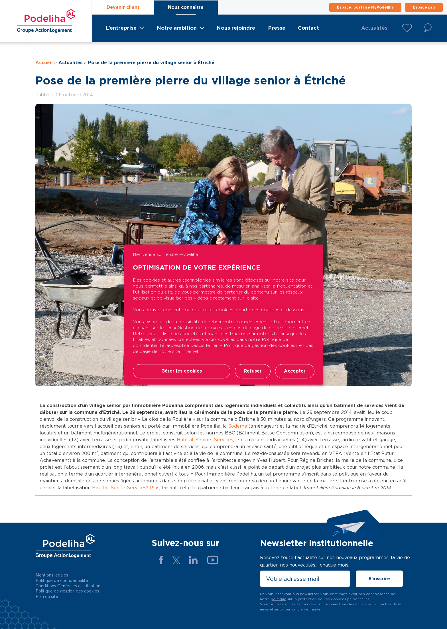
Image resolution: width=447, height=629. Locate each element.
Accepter (295, 371)
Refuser (253, 371)
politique (278, 599)
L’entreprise (121, 28)
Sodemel (238, 426)
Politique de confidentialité (62, 580)
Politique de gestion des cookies (67, 591)
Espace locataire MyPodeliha (365, 7)
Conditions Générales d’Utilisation (68, 586)
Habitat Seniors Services (205, 439)
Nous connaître (186, 7)
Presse (276, 28)
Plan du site (47, 596)
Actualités (374, 28)
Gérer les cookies (181, 371)
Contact (308, 28)
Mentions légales (52, 575)
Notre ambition (177, 28)
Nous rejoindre (236, 28)
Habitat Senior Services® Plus (125, 487)
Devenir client (123, 7)
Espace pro (424, 7)
